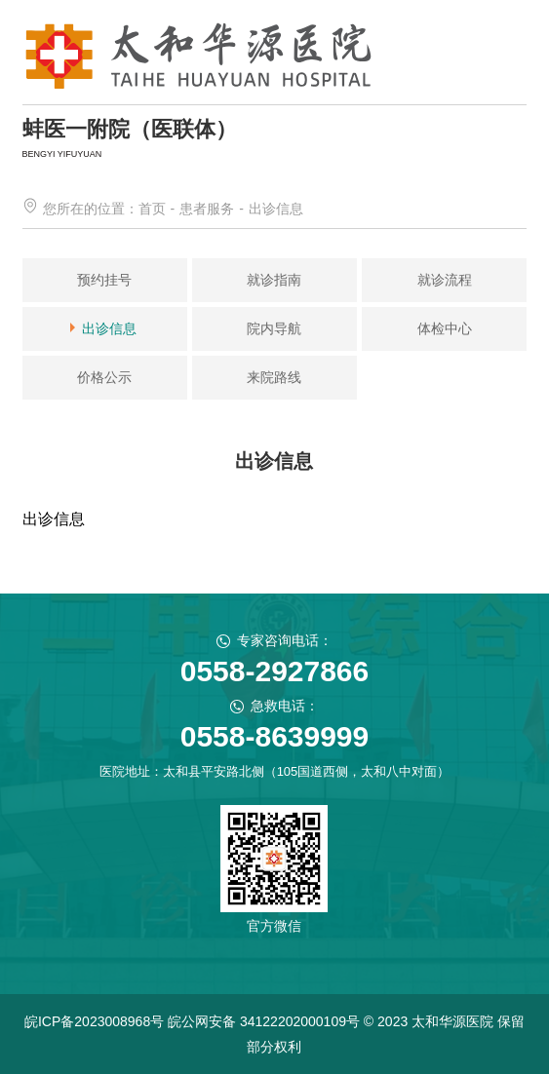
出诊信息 (276, 208)
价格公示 (104, 377)
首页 (152, 208)
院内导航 (274, 328)
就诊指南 (274, 280)
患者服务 (206, 208)
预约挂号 (104, 280)
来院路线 (274, 377)
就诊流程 (444, 280)
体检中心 (444, 328)
